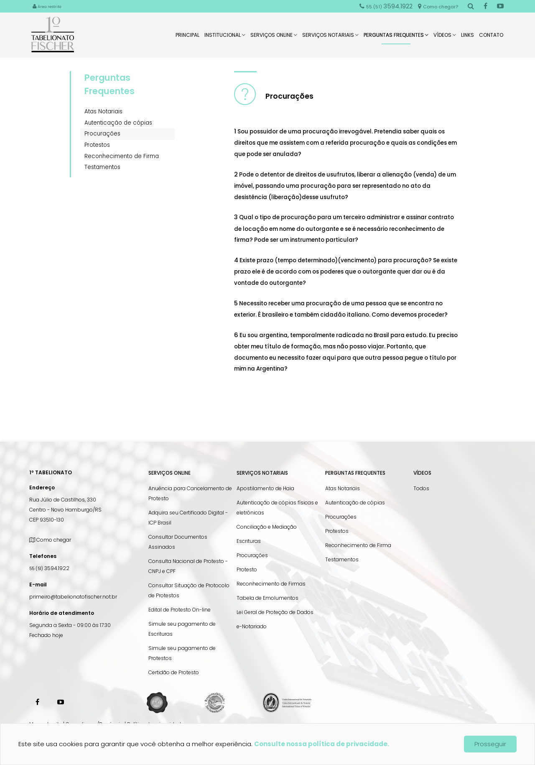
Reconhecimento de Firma (121, 156)
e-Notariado (252, 626)
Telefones (42, 556)
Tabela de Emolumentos (267, 597)
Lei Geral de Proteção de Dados (275, 612)
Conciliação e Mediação (267, 526)
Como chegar (50, 539)
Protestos (97, 145)
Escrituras (249, 541)
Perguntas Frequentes (396, 37)
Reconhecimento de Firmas (271, 583)
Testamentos (102, 167)
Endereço (42, 487)
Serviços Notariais (330, 37)
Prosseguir (490, 743)
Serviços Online (273, 37)
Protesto (247, 569)
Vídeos (444, 37)
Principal (187, 37)
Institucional (224, 37)
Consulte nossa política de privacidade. (321, 743)
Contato (491, 37)
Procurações (102, 134)
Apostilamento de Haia (265, 488)
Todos (421, 488)
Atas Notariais (103, 111)
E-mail (38, 584)
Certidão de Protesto (173, 672)
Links (467, 37)
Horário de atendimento (61, 613)
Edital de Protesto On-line (179, 609)
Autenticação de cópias (118, 123)
